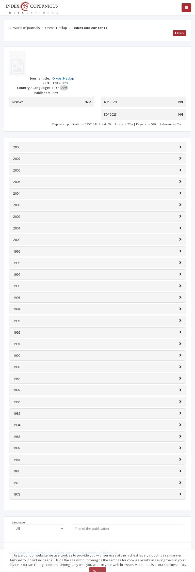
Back (179, 33)
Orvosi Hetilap (56, 27)
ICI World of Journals (24, 27)
